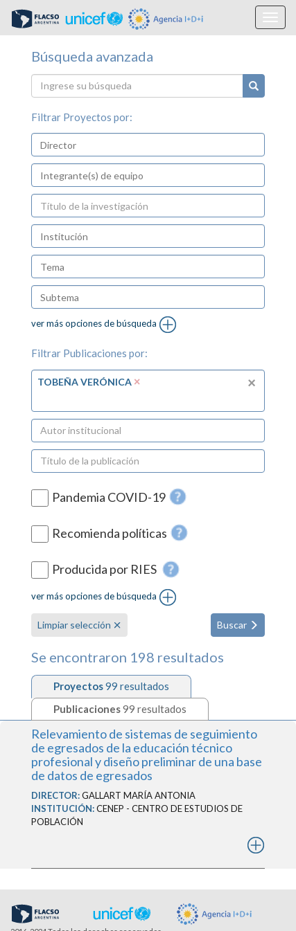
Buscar (238, 625)
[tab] (111, 686)
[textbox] (94, 145)
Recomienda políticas (109, 533)
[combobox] (148, 144)
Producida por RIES (105, 570)
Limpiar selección (79, 625)
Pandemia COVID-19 (108, 497)
